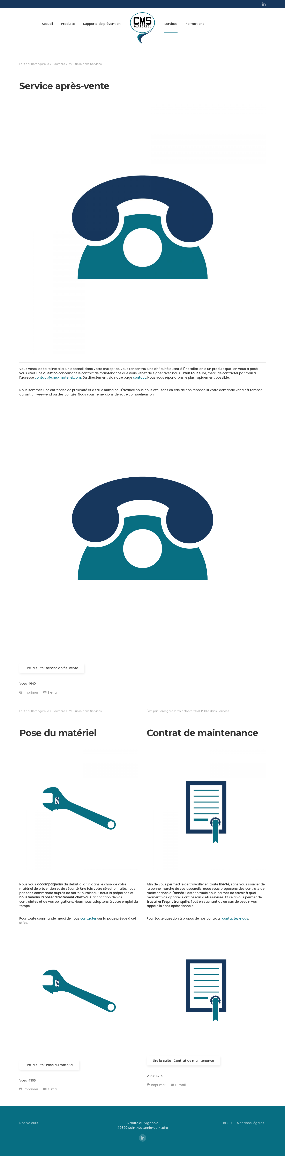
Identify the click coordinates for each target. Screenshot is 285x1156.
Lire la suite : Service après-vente (51, 668)
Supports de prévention (102, 24)
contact (139, 377)
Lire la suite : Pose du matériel (49, 1065)
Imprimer (28, 692)
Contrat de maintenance (202, 732)
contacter (88, 918)
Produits (68, 24)
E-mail (50, 692)
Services (171, 24)
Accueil (47, 24)
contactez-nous (235, 918)
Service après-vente (64, 85)
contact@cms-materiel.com (58, 377)
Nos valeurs (28, 1123)
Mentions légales (250, 1123)
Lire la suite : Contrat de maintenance (183, 1060)
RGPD (227, 1123)
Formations (195, 24)
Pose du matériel (58, 732)
